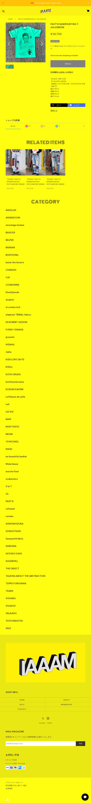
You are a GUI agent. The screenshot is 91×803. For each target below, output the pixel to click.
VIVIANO (11, 598)
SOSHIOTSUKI (13, 531)
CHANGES (11, 270)
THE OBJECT (12, 568)
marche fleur (12, 471)
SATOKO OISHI (14, 553)
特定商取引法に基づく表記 (16, 785)
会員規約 (9, 788)
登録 (80, 743)
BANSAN (10, 247)
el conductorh (13, 307)
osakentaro (12, 479)
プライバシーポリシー (14, 782)
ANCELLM (11, 210)
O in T (9, 486)
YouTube (42, 723)
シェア (76, 105)
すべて (13, 126)
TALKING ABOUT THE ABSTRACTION (25, 576)
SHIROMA (11, 546)
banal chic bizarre (15, 262)
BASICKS (10, 232)
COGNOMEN (12, 284)
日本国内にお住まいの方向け (61, 72)
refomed (10, 508)
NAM (8, 419)
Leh (7, 404)
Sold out (68, 64)
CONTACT (22, 709)
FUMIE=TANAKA (14, 329)
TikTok (49, 723)
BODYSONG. (12, 255)
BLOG (22, 704)
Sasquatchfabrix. (15, 538)
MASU (9, 449)
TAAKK (9, 591)
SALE (8, 628)
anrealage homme (15, 225)
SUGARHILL (12, 561)
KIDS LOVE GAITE (15, 359)
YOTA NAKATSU (14, 620)
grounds (10, 337)
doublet (10, 299)
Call (8, 277)
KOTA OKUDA (13, 374)
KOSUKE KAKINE (15, 389)
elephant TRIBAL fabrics (18, 314)
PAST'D (10, 501)
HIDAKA (10, 344)
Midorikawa (12, 464)
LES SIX (9, 411)
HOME (10, 19)
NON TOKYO (12, 426)
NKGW (9, 434)
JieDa (8, 352)
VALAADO (11, 613)
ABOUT (66, 700)
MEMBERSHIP (67, 704)
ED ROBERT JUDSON (16, 322)
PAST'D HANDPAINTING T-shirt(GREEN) (32, 19)
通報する (53, 111)
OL (7, 494)
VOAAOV (11, 606)
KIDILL (9, 367)
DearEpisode (12, 292)
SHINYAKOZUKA (14, 523)
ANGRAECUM (13, 217)
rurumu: (10, 516)
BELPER (10, 240)
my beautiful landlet (16, 456)
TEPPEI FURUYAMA (16, 583)
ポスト (59, 105)
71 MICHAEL (12, 441)
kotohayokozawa (15, 382)
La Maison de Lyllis (15, 396)
